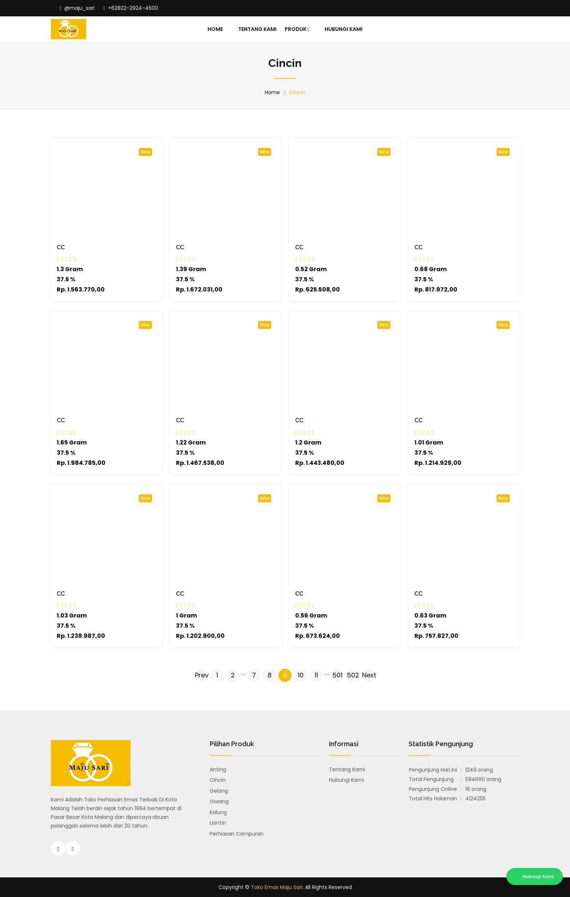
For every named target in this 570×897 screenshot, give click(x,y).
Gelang (219, 791)
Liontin (218, 822)
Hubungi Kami (343, 29)
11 (316, 675)
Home (215, 29)
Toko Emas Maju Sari (276, 887)
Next (368, 675)
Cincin (218, 780)
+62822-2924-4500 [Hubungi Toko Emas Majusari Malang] (130, 8)
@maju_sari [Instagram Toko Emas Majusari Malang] (77, 8)
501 (337, 675)
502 (353, 675)
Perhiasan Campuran (237, 833)
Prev (201, 675)
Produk (297, 29)
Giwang (219, 801)
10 (301, 675)
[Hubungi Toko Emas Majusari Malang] (72, 848)
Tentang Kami (257, 29)
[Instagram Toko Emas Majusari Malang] (58, 848)
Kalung (218, 812)
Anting (218, 769)
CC (61, 247)
